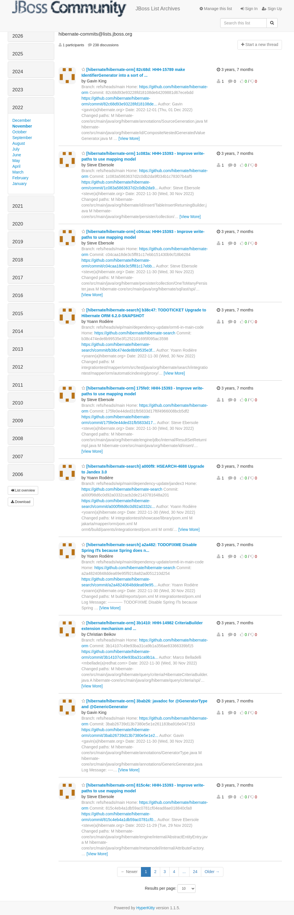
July (16, 149)
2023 (17, 90)
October (19, 132)
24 (195, 871)
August (18, 143)
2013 (17, 349)
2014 (17, 331)
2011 (17, 385)
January (19, 183)
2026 (17, 36)
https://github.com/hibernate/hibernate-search (134, 333)
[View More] (129, 138)
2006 (17, 474)
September (22, 137)
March (18, 172)
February (20, 178)
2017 (17, 277)
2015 (17, 313)
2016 (17, 295)
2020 (17, 224)
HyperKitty (145, 908)
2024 (17, 71)
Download (20, 502)
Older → (212, 871)
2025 (17, 54)
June (16, 155)
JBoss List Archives (96, 8)
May (16, 160)
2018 (17, 260)
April (16, 166)
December (21, 120)
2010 (17, 403)
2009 (17, 420)
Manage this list (216, 8)
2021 (17, 206)
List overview (23, 490)
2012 (17, 367)
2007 (17, 456)
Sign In (249, 8)
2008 (17, 438)
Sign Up (272, 8)
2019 (17, 241)
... (184, 871)
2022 (17, 107)
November (22, 126)
